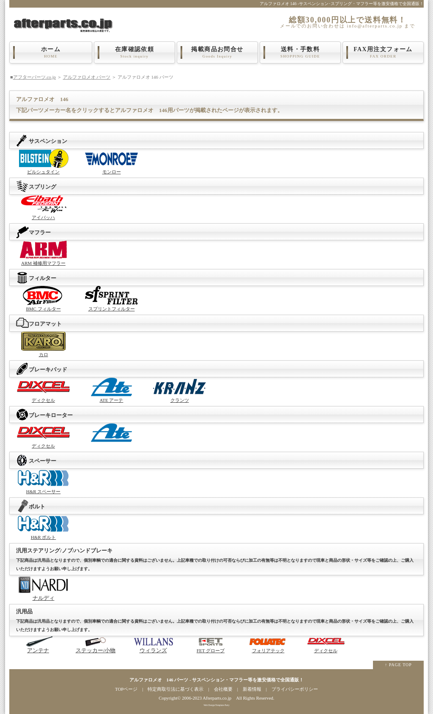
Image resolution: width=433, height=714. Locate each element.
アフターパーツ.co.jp (34, 77)
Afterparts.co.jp (217, 697)
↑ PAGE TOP (398, 664)
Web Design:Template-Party (216, 705)
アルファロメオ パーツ (87, 77)
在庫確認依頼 (134, 52)
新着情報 (252, 689)
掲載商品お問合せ (217, 52)
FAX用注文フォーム (383, 52)
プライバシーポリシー (294, 689)
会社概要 (223, 689)
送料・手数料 (300, 52)
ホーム (51, 52)
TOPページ (126, 689)
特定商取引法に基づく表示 (175, 689)
